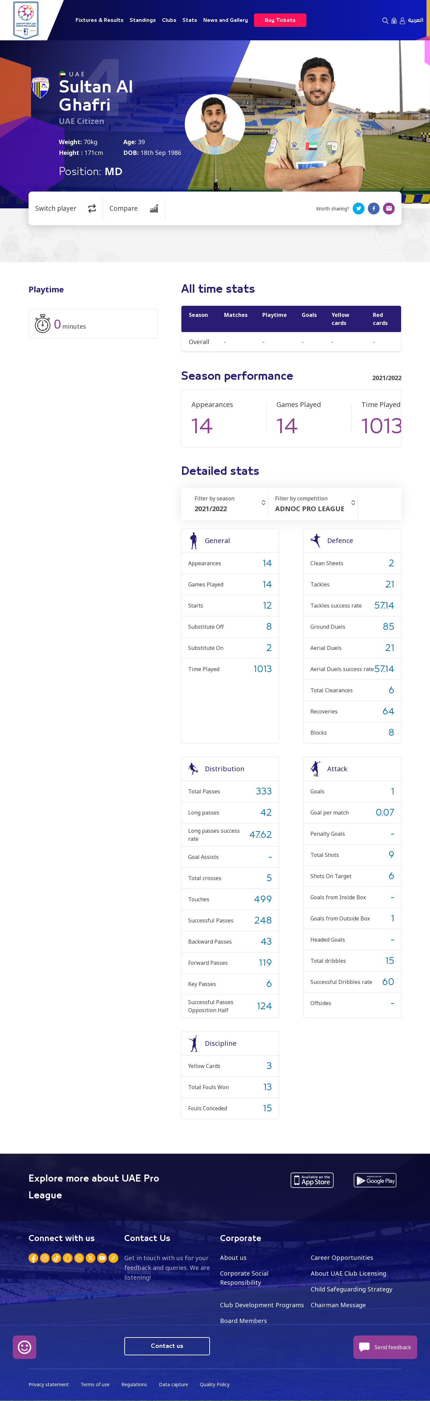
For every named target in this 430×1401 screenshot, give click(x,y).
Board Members (243, 1321)
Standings (143, 20)
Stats (189, 20)
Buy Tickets (280, 20)
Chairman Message (338, 1305)
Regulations (134, 1384)
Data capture (173, 1384)
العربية (415, 20)
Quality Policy (214, 1384)
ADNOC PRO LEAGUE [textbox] (309, 508)
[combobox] (231, 508)
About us (233, 1257)
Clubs (169, 20)
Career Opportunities (342, 1257)
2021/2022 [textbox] (211, 508)
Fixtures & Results (100, 20)
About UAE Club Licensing (348, 1273)
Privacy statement (49, 1384)
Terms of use (95, 1384)
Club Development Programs (262, 1305)
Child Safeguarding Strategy (351, 1289)
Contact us (167, 1346)
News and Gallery (225, 20)
